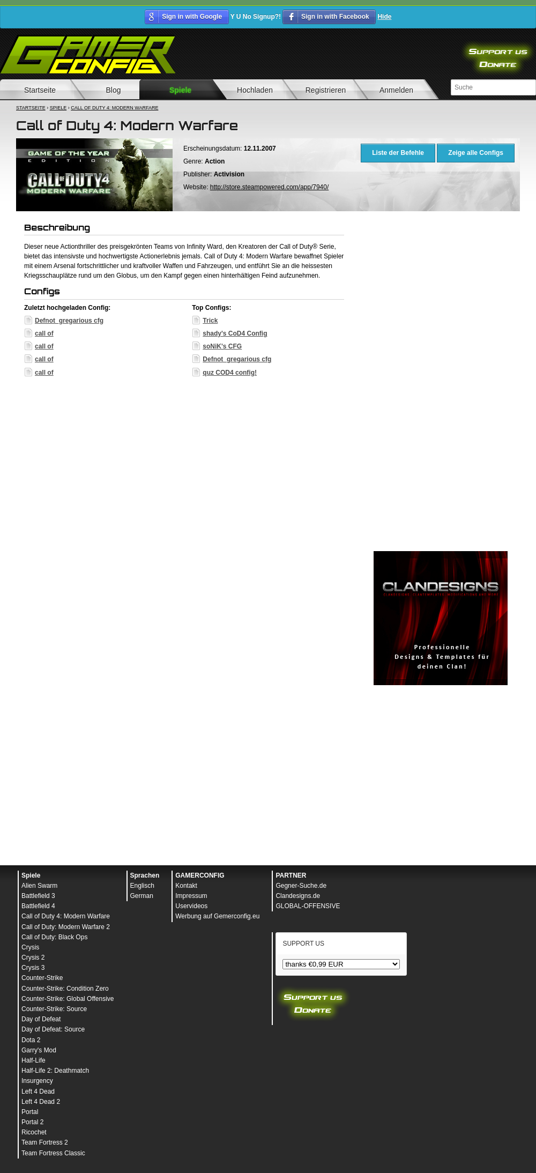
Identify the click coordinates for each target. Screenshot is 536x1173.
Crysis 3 (32, 967)
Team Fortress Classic (53, 1153)
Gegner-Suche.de (301, 885)
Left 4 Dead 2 (40, 1101)
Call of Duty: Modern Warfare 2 (65, 927)
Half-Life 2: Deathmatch (55, 1070)
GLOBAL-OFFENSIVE (308, 906)
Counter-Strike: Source (54, 1009)
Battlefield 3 (38, 896)
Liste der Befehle (398, 153)
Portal (29, 1112)
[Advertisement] (440, 384)
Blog (113, 90)
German (141, 896)
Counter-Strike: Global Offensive (67, 999)
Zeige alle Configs (475, 153)
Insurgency (37, 1081)
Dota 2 (30, 1040)
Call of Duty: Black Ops (54, 937)
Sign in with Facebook (335, 16)
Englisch (142, 885)
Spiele (180, 90)
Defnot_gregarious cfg (69, 320)
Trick (210, 320)
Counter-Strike (42, 978)
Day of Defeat (41, 1019)
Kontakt (186, 885)
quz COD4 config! (230, 372)
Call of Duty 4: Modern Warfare (114, 107)
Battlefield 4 (38, 906)
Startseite (31, 107)
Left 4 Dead (38, 1091)
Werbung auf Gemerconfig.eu (217, 916)
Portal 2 (32, 1122)
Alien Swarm (39, 885)
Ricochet (34, 1132)
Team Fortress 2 (44, 1142)
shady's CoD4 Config (235, 333)
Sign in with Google (192, 16)
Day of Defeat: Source (53, 1029)
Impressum (191, 896)
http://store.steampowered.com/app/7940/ (269, 187)
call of (44, 333)
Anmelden (396, 90)
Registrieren (326, 90)
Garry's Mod (38, 1050)
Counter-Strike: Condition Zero (65, 988)
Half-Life (33, 1060)
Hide (384, 16)
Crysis (30, 947)
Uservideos (191, 906)
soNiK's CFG (222, 346)
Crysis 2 (32, 957)
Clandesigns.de (298, 896)
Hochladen (255, 90)
